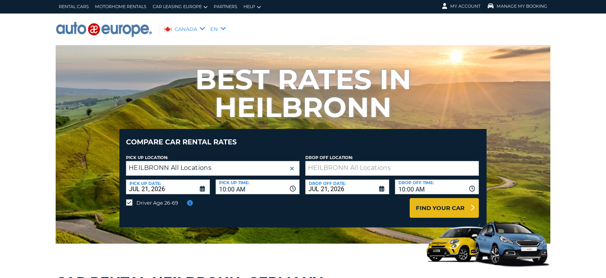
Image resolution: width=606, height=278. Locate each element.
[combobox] (257, 181)
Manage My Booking (517, 6)
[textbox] (392, 162)
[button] (292, 163)
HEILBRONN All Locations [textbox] (170, 162)
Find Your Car (440, 202)
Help (252, 6)
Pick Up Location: (147, 151)
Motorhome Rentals (120, 6)
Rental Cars (74, 6)
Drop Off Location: (329, 151)
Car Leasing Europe (180, 6)
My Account (461, 6)
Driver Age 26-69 (157, 197)
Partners (225, 6)
